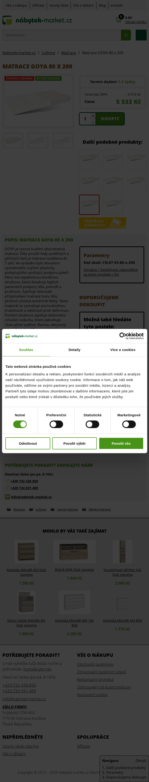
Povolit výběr (74, 443)
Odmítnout (28, 443)
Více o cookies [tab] (122, 350)
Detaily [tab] (75, 350)
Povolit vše (121, 443)
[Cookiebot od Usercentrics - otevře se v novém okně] (123, 336)
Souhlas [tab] (26, 350)
